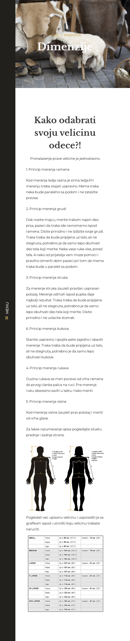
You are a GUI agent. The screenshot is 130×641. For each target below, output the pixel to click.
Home (54, 35)
